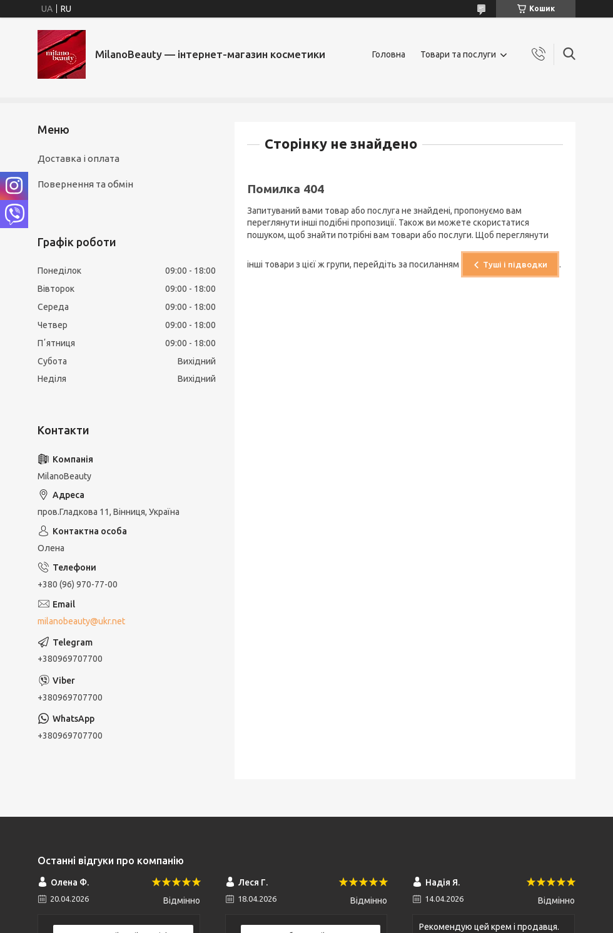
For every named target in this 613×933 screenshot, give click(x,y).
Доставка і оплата (78, 158)
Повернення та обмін (85, 184)
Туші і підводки (515, 264)
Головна (388, 54)
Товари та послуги (458, 54)
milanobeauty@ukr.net (81, 621)
